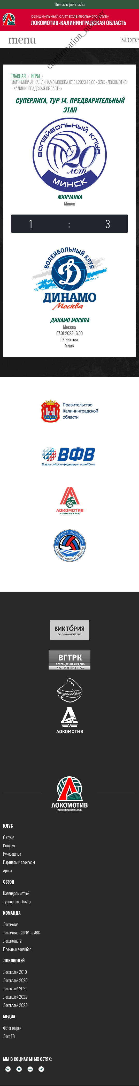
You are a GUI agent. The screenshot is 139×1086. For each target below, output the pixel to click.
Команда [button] (12, 913)
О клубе (8, 837)
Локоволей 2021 (15, 988)
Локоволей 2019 (15, 972)
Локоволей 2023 (15, 1005)
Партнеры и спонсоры (19, 862)
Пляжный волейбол (17, 949)
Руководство (12, 854)
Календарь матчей (16, 893)
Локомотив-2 (12, 941)
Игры (35, 76)
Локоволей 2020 (15, 980)
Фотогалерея (12, 1028)
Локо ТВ (9, 1036)
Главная (18, 76)
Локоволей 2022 (15, 997)
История (9, 845)
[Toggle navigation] (22, 39)
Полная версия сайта (69, 4)
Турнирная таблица (17, 901)
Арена (7, 870)
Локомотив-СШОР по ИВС (21, 932)
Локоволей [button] (14, 960)
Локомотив (10, 924)
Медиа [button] (9, 1016)
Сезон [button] (8, 882)
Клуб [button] (8, 826)
